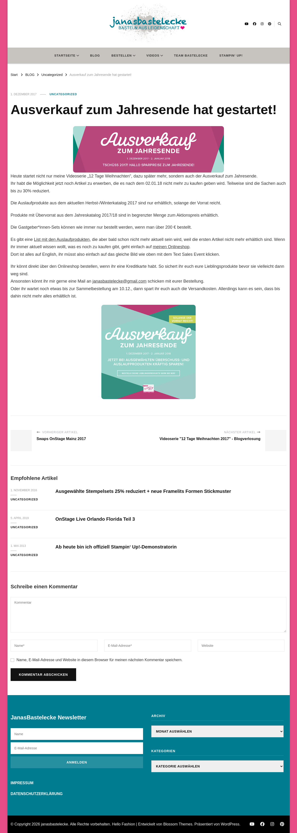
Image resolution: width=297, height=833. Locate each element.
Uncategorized (63, 94)
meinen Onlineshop (171, 246)
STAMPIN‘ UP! (231, 55)
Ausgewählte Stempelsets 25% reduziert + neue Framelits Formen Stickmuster (143, 491)
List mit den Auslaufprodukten (62, 239)
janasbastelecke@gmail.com (119, 281)
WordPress (230, 824)
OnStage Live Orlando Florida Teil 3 (95, 519)
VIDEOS (152, 55)
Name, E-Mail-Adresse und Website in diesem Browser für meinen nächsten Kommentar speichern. (99, 660)
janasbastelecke (54, 824)
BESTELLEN (121, 55)
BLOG (95, 55)
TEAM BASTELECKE (191, 55)
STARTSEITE (64, 55)
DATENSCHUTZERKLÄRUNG (37, 794)
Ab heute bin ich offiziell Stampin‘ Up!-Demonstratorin (116, 546)
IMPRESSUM (22, 783)
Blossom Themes (177, 824)
